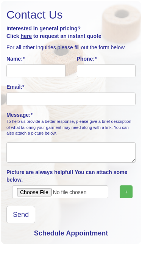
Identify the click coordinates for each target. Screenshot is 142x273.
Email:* (15, 87)
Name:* (15, 59)
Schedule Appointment (71, 233)
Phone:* (87, 59)
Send (21, 214)
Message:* (71, 124)
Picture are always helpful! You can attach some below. (66, 176)
